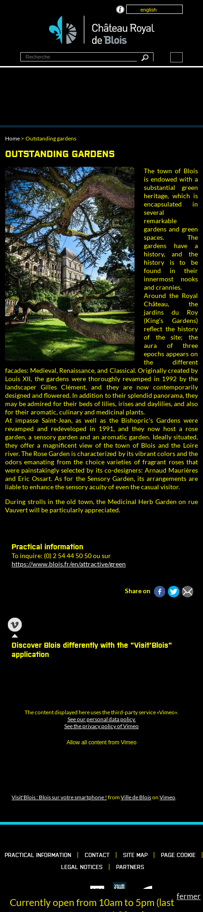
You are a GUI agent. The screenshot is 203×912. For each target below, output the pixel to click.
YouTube (134, 838)
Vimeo (167, 797)
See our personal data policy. (102, 719)
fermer (189, 896)
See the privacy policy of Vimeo (101, 726)
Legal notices (82, 867)
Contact (97, 855)
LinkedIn (87, 838)
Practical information (38, 855)
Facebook (71, 838)
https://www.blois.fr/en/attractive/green (69, 564)
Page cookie (178, 855)
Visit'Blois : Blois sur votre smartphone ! (59, 797)
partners (130, 867)
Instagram (118, 838)
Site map (135, 855)
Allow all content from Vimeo (101, 742)
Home (12, 138)
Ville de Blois (136, 797)
